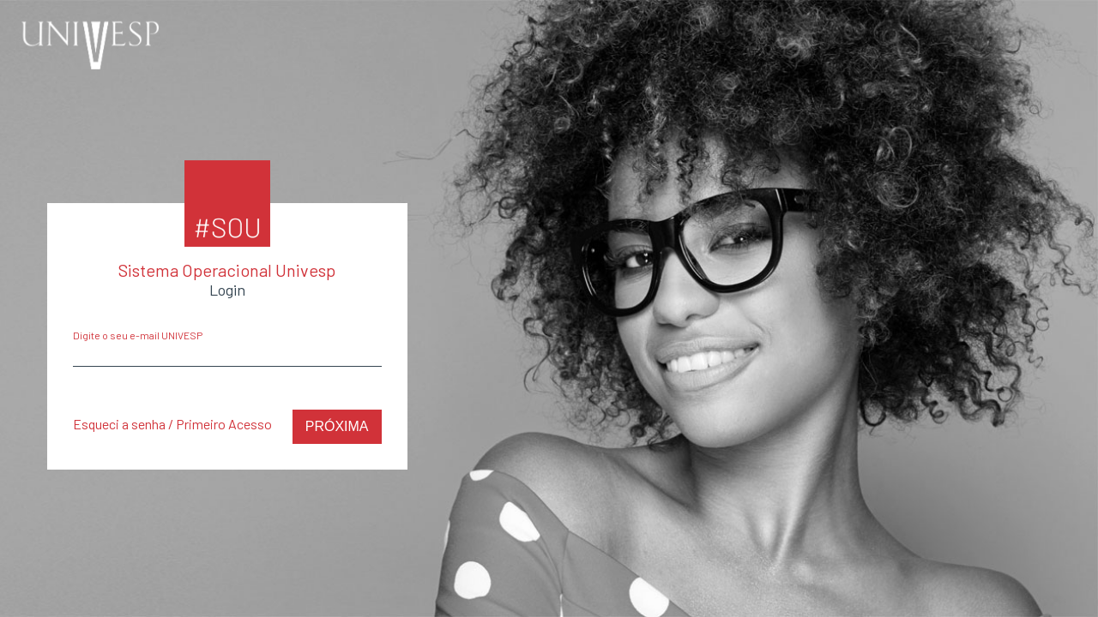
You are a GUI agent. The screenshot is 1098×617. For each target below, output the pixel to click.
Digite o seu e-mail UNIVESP (137, 335)
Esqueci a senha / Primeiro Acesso (172, 424)
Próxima (337, 426)
